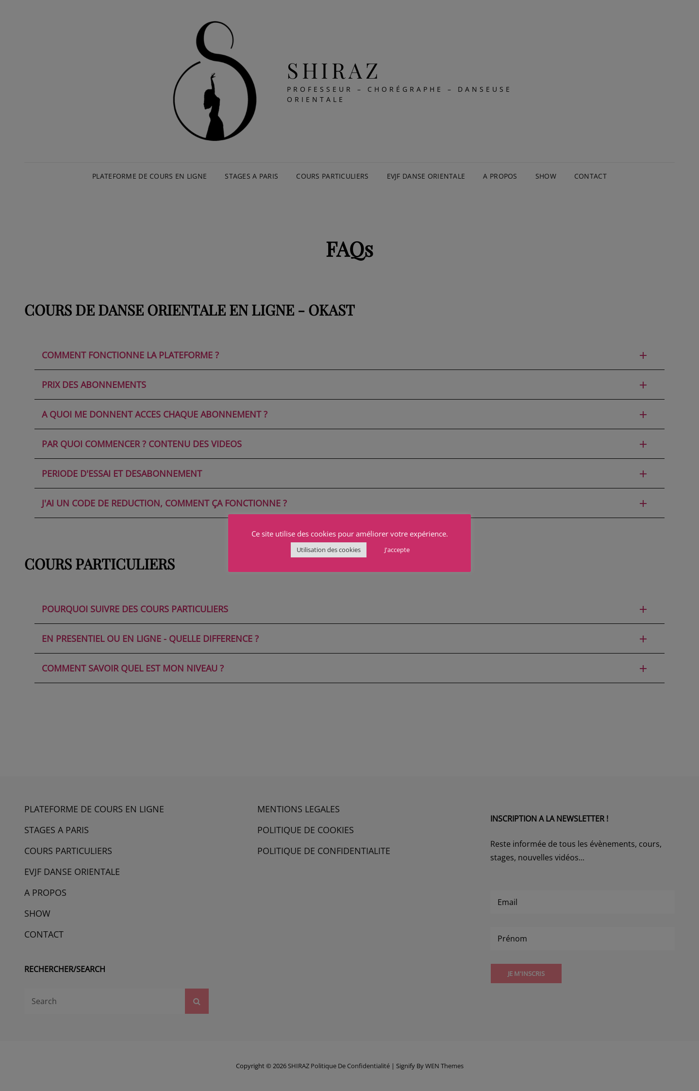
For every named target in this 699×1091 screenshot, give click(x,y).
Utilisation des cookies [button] (329, 549)
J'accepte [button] (397, 549)
